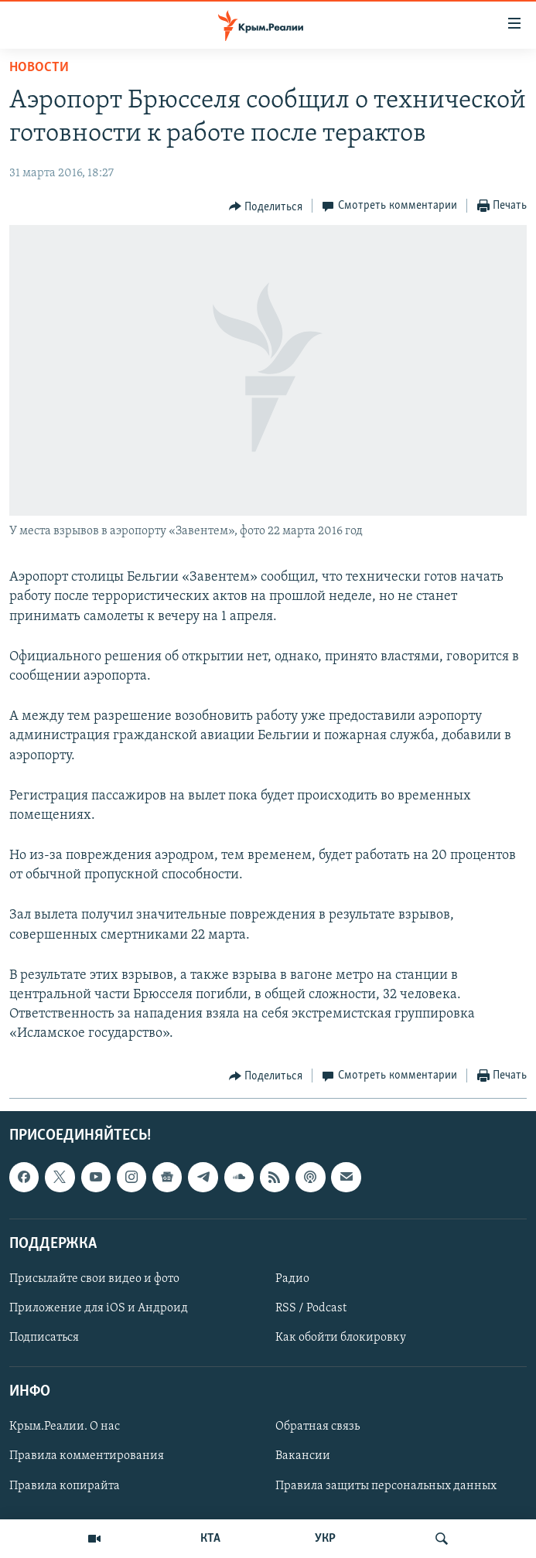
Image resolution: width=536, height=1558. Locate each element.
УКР (325, 1538)
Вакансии (302, 1456)
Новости (39, 67)
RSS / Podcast (311, 1308)
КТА (210, 1538)
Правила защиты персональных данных (386, 1485)
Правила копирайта (64, 1485)
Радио (292, 1279)
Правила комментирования (86, 1456)
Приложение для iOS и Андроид (98, 1308)
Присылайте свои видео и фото (94, 1279)
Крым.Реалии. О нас (64, 1426)
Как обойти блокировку (340, 1337)
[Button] (266, 206)
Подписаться (44, 1337)
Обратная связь (317, 1426)
